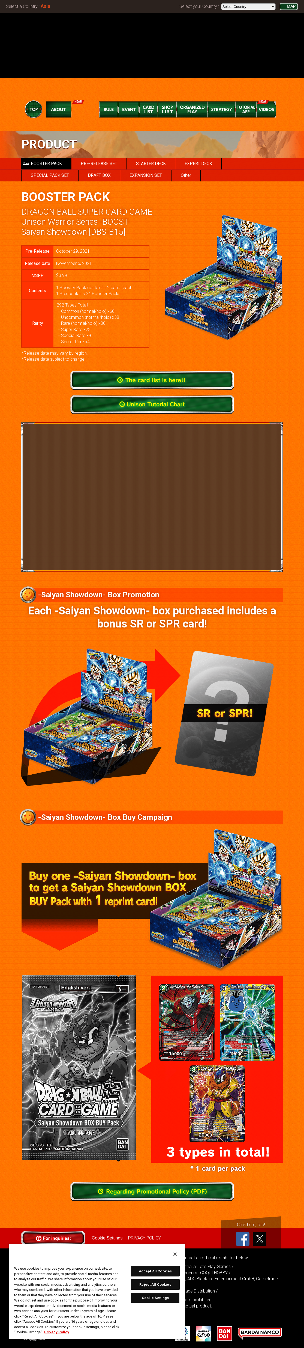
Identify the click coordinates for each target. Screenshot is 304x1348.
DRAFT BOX (99, 175)
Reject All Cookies (155, 1284)
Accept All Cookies (155, 1271)
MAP (291, 6)
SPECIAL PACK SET (50, 175)
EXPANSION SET (146, 175)
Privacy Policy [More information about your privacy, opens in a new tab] (56, 1332)
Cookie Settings (107, 1238)
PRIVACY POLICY (144, 1238)
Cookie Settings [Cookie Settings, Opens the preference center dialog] (155, 1298)
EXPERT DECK (198, 163)
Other (186, 175)
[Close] (175, 1254)
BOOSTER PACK (42, 163)
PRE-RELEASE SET (99, 163)
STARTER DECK (151, 163)
